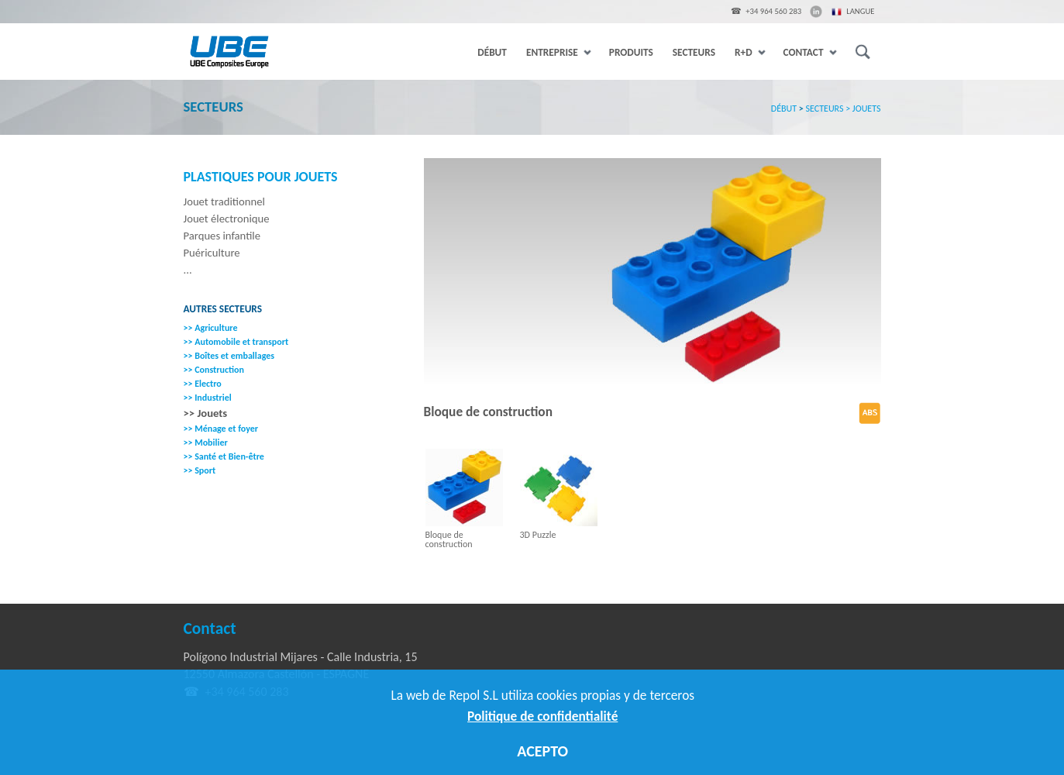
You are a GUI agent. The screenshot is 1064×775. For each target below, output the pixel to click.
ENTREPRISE (558, 52)
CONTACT (809, 52)
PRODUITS (631, 52)
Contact (210, 628)
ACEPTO (542, 751)
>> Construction (214, 369)
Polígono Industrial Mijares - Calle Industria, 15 (301, 656)
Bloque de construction (449, 539)
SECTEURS (694, 52)
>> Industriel (208, 397)
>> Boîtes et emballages (229, 355)
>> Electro (203, 383)
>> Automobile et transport (236, 341)
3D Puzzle (538, 534)
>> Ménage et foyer (221, 428)
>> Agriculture (211, 327)
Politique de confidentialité (542, 716)
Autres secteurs (223, 308)
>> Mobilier (206, 442)
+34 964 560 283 (773, 11)
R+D (749, 52)
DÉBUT (492, 52)
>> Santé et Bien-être (224, 456)
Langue (853, 12)
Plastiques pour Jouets (261, 177)
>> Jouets (206, 413)
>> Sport (200, 470)
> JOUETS (862, 108)
